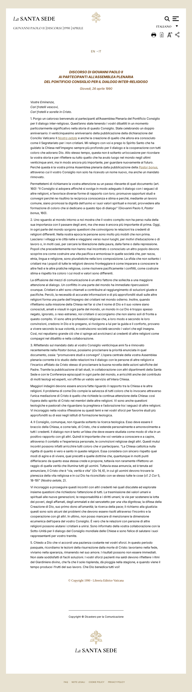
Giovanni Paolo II (29, 28)
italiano (164, 28)
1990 (67, 28)
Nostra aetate (67, 138)
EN (93, 51)
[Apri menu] (175, 19)
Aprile (77, 28)
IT (100, 51)
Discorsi (54, 28)
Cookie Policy (96, 682)
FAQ (66, 682)
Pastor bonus (148, 167)
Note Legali (78, 682)
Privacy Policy (116, 682)
